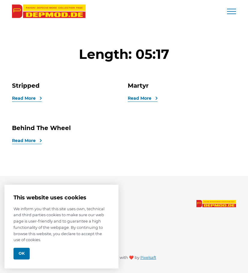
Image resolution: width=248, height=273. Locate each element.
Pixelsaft (148, 257)
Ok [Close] (22, 253)
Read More (24, 98)
